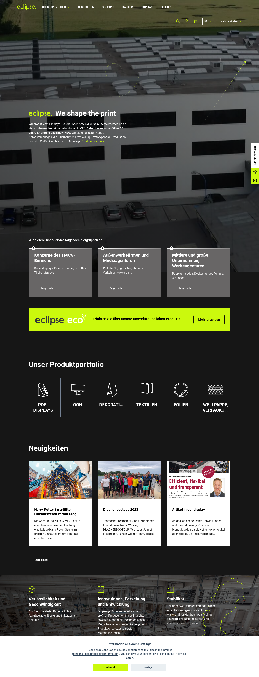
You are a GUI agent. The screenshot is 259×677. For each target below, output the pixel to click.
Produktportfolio (53, 7)
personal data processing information (95, 653)
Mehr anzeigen (209, 319)
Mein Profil (186, 21)
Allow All (110, 667)
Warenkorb (195, 21)
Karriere (128, 7)
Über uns (108, 7)
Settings (148, 667)
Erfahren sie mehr (93, 141)
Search (178, 21)
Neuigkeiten (86, 7)
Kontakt (148, 7)
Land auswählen (228, 21)
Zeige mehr (47, 288)
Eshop (166, 7)
